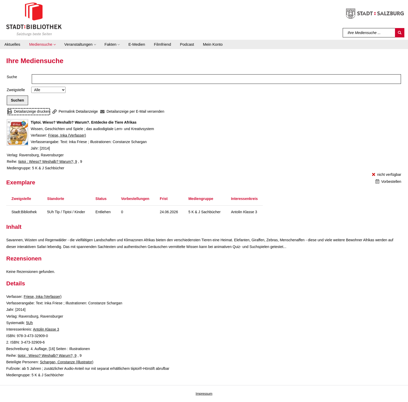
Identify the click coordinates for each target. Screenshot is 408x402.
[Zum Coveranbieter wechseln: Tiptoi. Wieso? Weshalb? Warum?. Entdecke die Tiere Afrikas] (17, 132)
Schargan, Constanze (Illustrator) (66, 362)
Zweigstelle (16, 90)
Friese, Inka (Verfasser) (67, 135)
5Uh (29, 323)
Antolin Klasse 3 (46, 329)
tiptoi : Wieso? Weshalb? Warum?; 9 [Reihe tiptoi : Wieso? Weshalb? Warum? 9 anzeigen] (47, 161)
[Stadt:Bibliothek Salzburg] (34, 19)
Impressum (204, 394)
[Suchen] (399, 32)
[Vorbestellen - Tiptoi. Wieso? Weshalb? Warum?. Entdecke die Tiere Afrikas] (388, 181)
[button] (42, 44)
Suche (12, 77)
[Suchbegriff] (369, 32)
